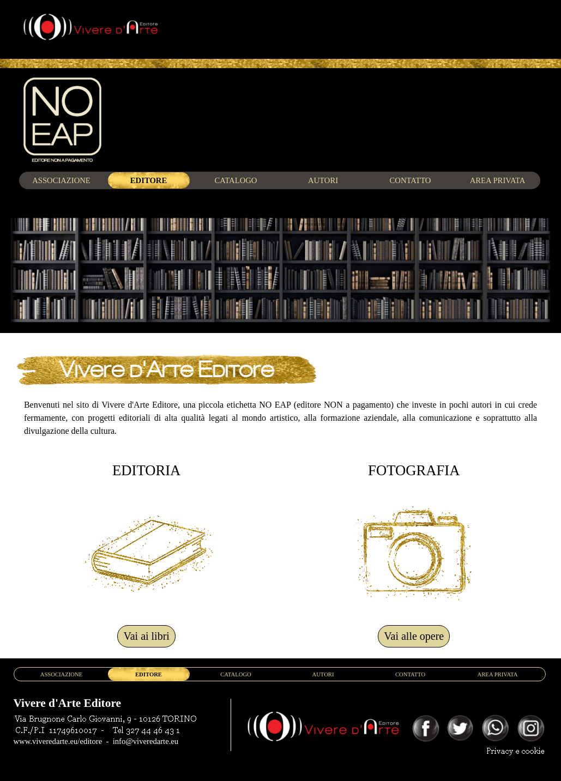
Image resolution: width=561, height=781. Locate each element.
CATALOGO (236, 180)
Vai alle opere (414, 636)
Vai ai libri (146, 636)
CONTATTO (410, 180)
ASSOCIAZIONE (61, 180)
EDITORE (148, 180)
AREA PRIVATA (498, 180)
